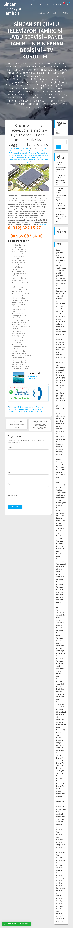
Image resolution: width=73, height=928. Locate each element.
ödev (62, 292)
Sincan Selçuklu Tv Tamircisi (32, 411)
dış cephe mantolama (60, 506)
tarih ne (59, 320)
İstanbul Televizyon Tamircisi (60, 766)
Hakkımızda (62, 4)
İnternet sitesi (12, 496)
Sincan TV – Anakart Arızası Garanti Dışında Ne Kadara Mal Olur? (61, 163)
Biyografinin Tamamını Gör (33, 377)
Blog (55, 13)
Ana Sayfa (36, 4)
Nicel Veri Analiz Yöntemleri (60, 631)
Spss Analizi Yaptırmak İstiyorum (60, 537)
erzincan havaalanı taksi (59, 866)
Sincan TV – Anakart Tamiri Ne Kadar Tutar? (61, 202)
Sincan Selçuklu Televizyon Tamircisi (30, 153)
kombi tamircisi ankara (59, 486)
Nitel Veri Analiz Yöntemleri (60, 662)
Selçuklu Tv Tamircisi (22, 409)
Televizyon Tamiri (42, 160)
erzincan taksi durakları (59, 889)
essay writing (61, 353)
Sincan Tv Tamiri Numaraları (25, 160)
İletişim (64, 13)
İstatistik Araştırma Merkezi (59, 731)
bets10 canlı (60, 376)
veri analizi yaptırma (60, 269)
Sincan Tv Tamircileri (32, 157)
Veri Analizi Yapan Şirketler (61, 562)
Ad (9, 472)
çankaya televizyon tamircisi (59, 445)
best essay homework (60, 348)
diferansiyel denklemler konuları (60, 422)
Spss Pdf (59, 636)
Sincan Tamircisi (13, 8)
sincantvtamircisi (19, 148)
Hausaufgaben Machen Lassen (61, 501)
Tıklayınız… (43, 224)
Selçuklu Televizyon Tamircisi (31, 151)
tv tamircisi (60, 468)
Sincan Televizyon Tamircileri (33, 155)
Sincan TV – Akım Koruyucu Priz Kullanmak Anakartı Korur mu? (61, 212)
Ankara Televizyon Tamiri (20, 407)
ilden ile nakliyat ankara (60, 340)
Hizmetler (48, 4)
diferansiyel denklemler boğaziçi (60, 407)
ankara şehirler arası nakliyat (60, 789)
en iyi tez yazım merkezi (59, 297)
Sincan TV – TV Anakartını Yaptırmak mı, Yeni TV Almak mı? (60, 176)
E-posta (11, 484)
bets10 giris (60, 379)
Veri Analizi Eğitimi (59, 600)
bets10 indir (60, 381)
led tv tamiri (60, 471)
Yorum (10, 447)
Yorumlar (45, 13)
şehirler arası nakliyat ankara (60, 335)
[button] (16, 924)
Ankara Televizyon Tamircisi (60, 458)
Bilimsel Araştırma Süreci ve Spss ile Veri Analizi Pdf (60, 698)
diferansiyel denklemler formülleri (60, 414)
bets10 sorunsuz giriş (60, 399)
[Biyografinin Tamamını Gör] (43, 377)
